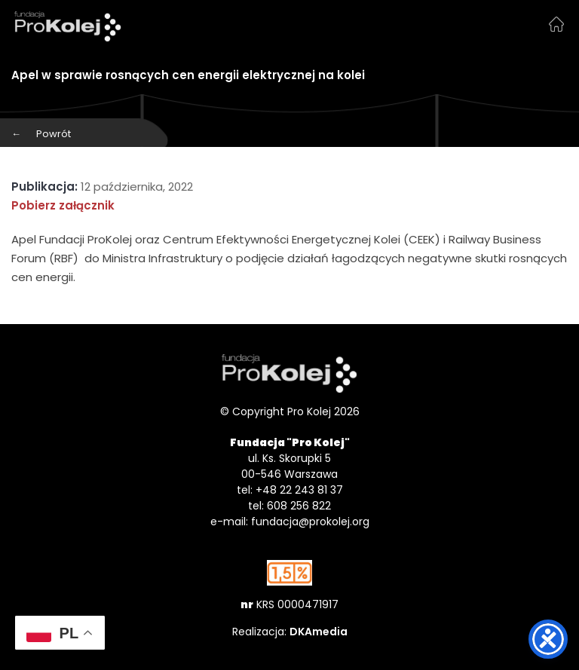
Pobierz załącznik (63, 205)
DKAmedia (319, 631)
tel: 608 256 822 (289, 505)
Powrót (41, 134)
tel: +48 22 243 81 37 (290, 489)
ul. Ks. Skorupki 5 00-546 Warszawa (289, 466)
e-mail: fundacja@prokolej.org (289, 521)
